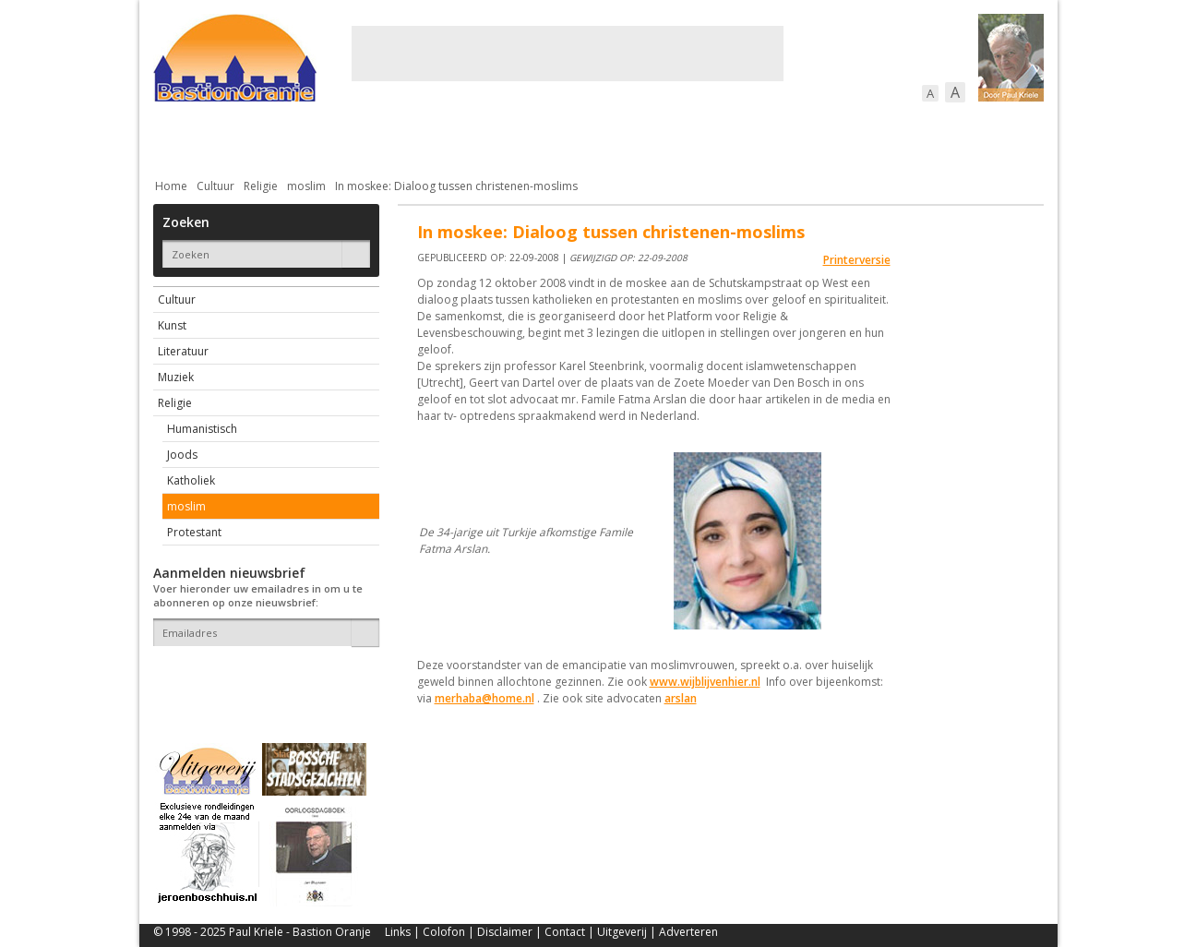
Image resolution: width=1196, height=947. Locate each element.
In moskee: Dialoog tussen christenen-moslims (456, 186)
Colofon (444, 932)
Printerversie (857, 260)
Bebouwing (340, 138)
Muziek (176, 377)
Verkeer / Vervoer (707, 138)
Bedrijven (596, 138)
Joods (182, 454)
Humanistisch (202, 429)
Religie (261, 186)
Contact (564, 932)
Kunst (172, 325)
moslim (306, 186)
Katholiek (191, 480)
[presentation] (261, 678)
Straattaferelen (903, 138)
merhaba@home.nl (484, 698)
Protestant (194, 532)
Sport (807, 138)
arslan (680, 698)
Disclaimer (504, 932)
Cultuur (515, 138)
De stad (253, 138)
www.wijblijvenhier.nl (705, 681)
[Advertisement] (567, 53)
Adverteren (688, 932)
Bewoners (433, 138)
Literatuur (183, 351)
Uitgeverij (622, 932)
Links (398, 932)
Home (171, 186)
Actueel (177, 138)
